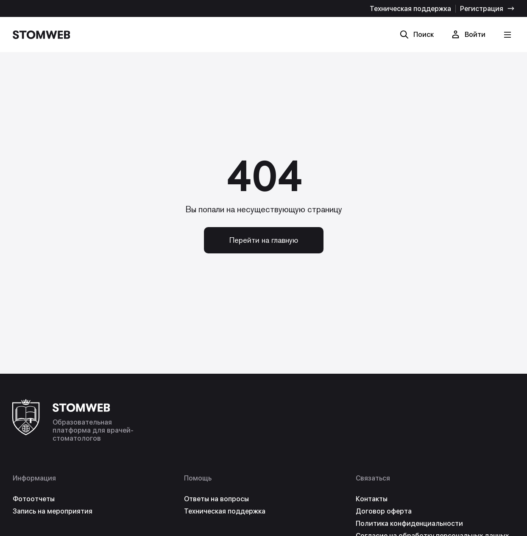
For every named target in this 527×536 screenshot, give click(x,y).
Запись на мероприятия (52, 511)
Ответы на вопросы (216, 499)
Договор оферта (384, 511)
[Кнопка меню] (507, 34)
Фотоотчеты (34, 499)
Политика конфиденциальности (409, 523)
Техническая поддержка (410, 9)
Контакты (372, 499)
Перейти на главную (263, 240)
